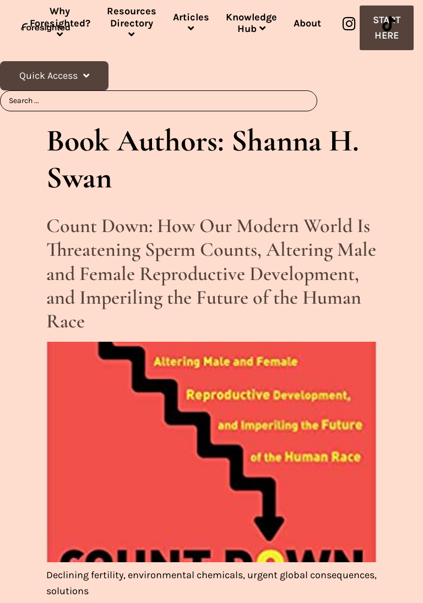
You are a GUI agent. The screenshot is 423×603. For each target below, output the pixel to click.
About (307, 23)
